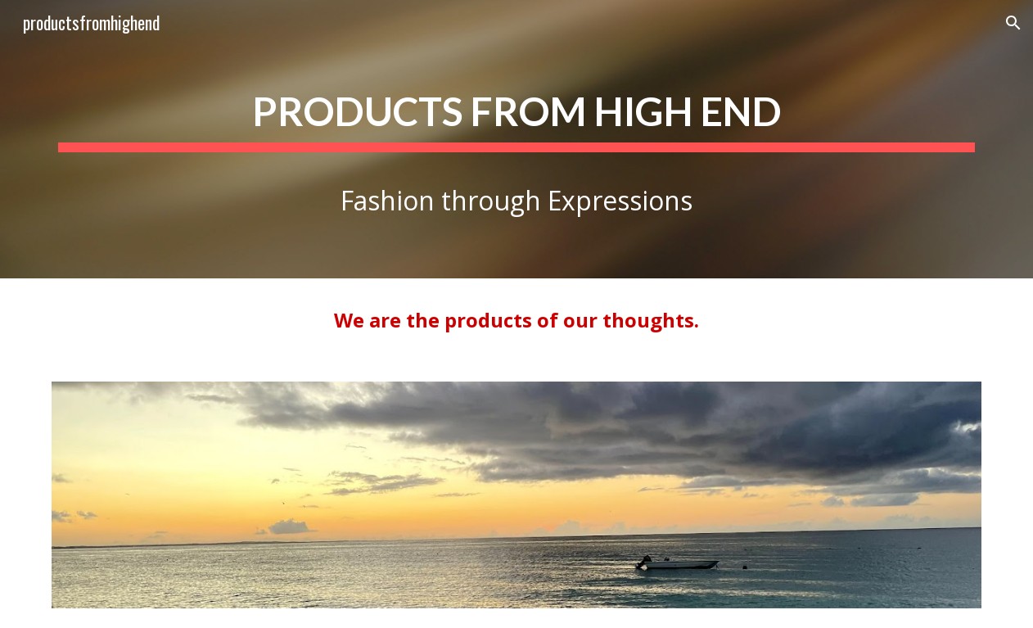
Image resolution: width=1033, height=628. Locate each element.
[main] (517, 139)
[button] (1013, 23)
